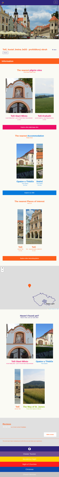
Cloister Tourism (29, 454)
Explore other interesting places (29, 258)
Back (54, 49)
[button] (29, 286)
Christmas (29, 469)
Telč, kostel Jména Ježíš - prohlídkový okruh (25, 49)
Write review (50, 434)
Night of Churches (29, 464)
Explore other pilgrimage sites (29, 127)
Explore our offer (30, 192)
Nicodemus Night (29, 459)
